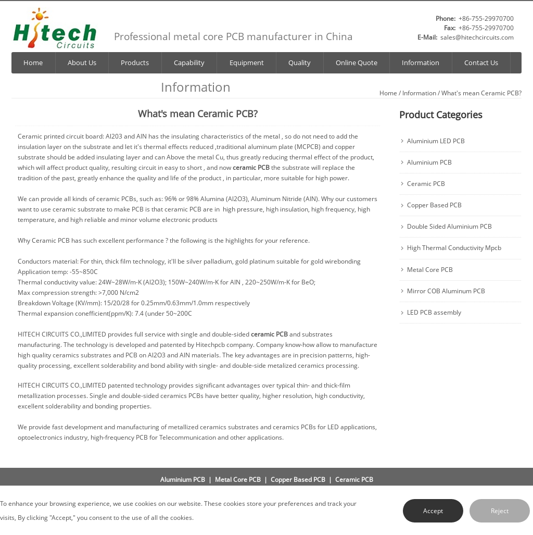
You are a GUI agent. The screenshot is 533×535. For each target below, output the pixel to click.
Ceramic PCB (426, 184)
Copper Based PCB (434, 205)
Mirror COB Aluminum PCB (446, 291)
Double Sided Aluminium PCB (449, 226)
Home (33, 62)
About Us (82, 62)
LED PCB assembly (434, 312)
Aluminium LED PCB (436, 141)
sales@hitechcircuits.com (477, 37)
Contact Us (481, 62)
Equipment (247, 62)
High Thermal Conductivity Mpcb (454, 248)
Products (135, 62)
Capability (189, 62)
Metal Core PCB (430, 270)
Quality (299, 62)
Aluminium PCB (429, 162)
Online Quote (356, 62)
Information (420, 62)
